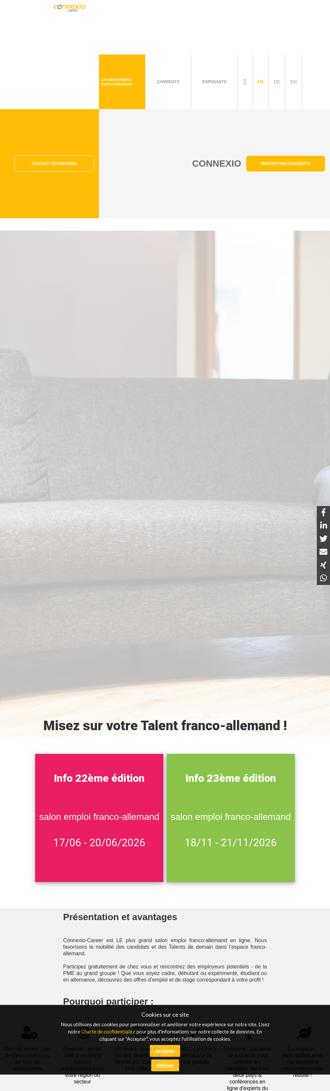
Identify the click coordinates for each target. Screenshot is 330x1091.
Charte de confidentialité (108, 1031)
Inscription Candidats (285, 163)
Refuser (165, 1065)
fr (260, 81)
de (277, 81)
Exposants (214, 82)
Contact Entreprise (54, 163)
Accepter (165, 1051)
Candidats (168, 82)
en (293, 81)
